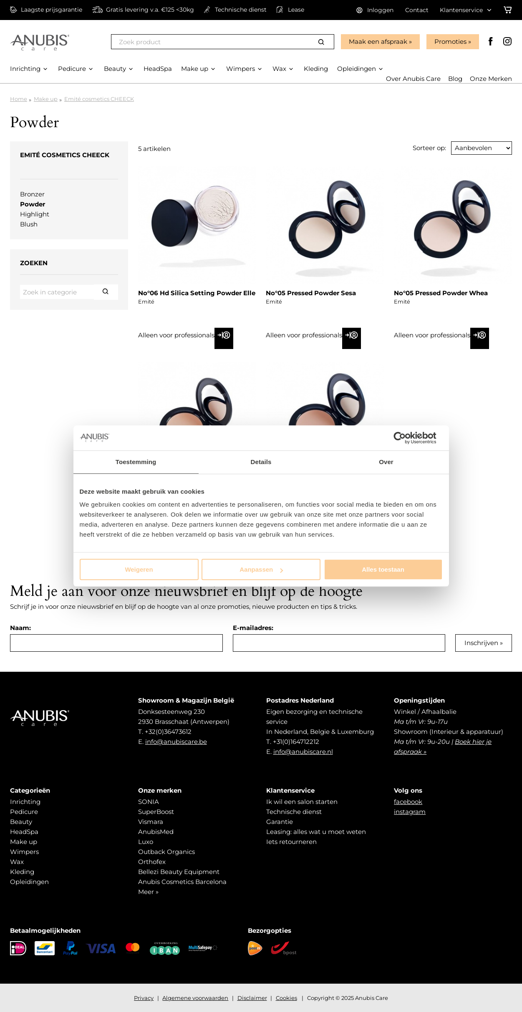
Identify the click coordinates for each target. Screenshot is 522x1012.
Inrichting (25, 802)
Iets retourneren (291, 842)
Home (18, 98)
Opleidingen (29, 882)
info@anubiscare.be (176, 742)
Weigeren (139, 569)
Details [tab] (261, 461)
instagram (410, 812)
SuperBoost (156, 812)
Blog (455, 79)
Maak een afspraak (378, 41)
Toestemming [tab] (136, 461)
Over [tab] (386, 461)
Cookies (286, 997)
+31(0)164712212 (296, 742)
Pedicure (24, 812)
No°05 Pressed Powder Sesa (311, 293)
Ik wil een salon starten (302, 802)
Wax (17, 862)
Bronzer (32, 194)
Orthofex (152, 862)
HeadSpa (24, 832)
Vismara (150, 822)
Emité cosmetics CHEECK (99, 98)
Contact (417, 10)
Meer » (148, 892)
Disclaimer (252, 997)
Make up (46, 98)
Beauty (21, 822)
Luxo (145, 842)
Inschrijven (481, 643)
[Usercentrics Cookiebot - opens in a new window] (406, 438)
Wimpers (24, 852)
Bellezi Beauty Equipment (178, 872)
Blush (29, 224)
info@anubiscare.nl (303, 752)
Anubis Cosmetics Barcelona (182, 882)
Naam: (20, 628)
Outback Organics (166, 852)
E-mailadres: (253, 628)
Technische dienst (294, 812)
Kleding (22, 872)
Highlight (34, 214)
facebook (408, 802)
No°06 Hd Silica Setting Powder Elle (196, 293)
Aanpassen (261, 569)
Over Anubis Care (413, 79)
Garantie (279, 822)
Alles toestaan (383, 569)
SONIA (148, 802)
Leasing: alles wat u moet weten (316, 832)
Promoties (450, 41)
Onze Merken (491, 79)
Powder (32, 204)
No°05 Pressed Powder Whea (441, 293)
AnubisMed (156, 832)
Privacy (144, 997)
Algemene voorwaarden (195, 997)
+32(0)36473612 (168, 732)
